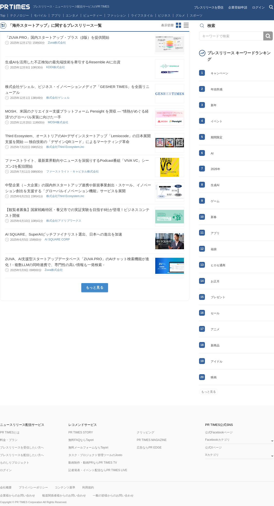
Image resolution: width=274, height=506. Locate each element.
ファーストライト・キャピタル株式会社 (73, 171)
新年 (214, 105)
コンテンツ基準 (65, 487)
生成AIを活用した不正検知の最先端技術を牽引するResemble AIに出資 (62, 62)
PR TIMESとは (9, 432)
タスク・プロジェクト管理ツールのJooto (95, 455)
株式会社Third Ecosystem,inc (65, 147)
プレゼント (218, 297)
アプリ (56, 15)
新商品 (215, 345)
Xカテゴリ (212, 455)
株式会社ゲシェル (58, 97)
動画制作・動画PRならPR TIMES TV (92, 462)
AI (212, 153)
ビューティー (92, 15)
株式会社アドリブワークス (64, 220)
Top (2, 15)
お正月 (215, 281)
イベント (216, 121)
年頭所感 (216, 89)
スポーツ (196, 15)
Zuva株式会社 (57, 42)
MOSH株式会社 (58, 122)
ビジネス (164, 15)
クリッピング (145, 432)
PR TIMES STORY (80, 432)
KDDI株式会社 (56, 67)
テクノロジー (19, 15)
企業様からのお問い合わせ (17, 495)
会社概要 (6, 487)
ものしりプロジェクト (14, 462)
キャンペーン (219, 73)
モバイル (40, 15)
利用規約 (88, 487)
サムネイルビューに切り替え (179, 25)
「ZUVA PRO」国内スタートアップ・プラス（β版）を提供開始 (57, 37)
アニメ (215, 329)
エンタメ (72, 15)
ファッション (116, 15)
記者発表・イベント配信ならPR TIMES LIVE (97, 470)
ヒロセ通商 (218, 265)
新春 (214, 217)
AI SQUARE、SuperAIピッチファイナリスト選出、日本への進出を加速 (63, 234)
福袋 (214, 249)
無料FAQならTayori (81, 440)
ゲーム (215, 201)
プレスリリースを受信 (208, 7)
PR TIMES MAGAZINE (151, 440)
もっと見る (95, 287)
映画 (214, 377)
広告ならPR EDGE (149, 447)
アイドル (216, 361)
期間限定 (216, 137)
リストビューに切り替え (186, 25)
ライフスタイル (142, 15)
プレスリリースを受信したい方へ (22, 447)
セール (215, 313)
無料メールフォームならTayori (88, 447)
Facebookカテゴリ (217, 439)
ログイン (258, 7)
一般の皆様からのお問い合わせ (113, 495)
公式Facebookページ (219, 432)
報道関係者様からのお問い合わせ (64, 495)
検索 (268, 35)
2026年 (215, 169)
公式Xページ (213, 447)
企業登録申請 (237, 7)
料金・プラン (9, 440)
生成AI (215, 185)
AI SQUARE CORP (57, 239)
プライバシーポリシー (33, 487)
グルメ (180, 15)
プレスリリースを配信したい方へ (22, 455)
